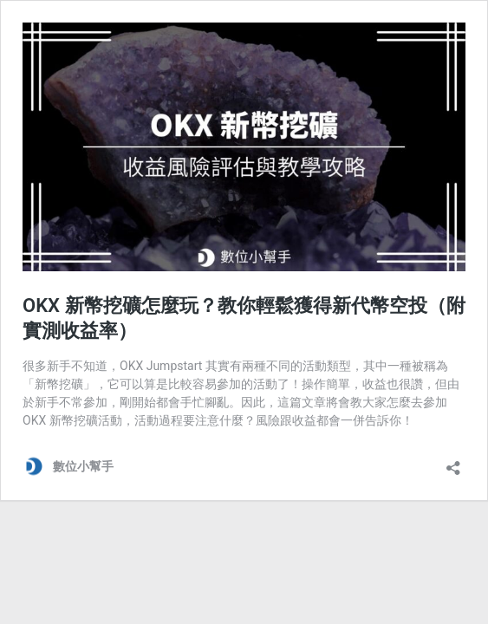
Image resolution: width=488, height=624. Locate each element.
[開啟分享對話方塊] (453, 462)
